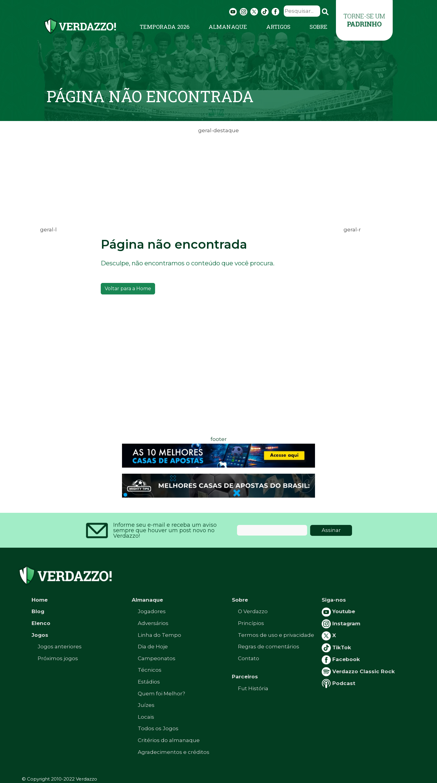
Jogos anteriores (60, 647)
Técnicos (149, 670)
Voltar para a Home (128, 288)
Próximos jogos (58, 658)
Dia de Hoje (153, 647)
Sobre (318, 26)
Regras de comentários (268, 647)
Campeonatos (156, 658)
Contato (248, 658)
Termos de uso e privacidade (276, 635)
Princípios (251, 623)
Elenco (41, 623)
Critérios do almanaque (169, 740)
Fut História (253, 688)
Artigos (278, 26)
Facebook (341, 659)
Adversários (153, 623)
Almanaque (227, 26)
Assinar (331, 530)
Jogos (40, 635)
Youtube (338, 611)
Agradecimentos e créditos (173, 752)
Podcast (338, 683)
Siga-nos (334, 600)
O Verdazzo (253, 611)
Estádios (149, 682)
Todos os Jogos (158, 728)
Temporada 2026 (164, 26)
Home (40, 600)
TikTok (336, 647)
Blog (38, 611)
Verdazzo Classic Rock (358, 671)
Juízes (146, 705)
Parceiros (245, 677)
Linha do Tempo (159, 635)
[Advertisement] (218, 177)
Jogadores (152, 611)
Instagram (341, 623)
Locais (146, 717)
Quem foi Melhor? (161, 694)
